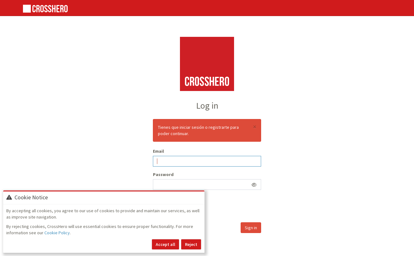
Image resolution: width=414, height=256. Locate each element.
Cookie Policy (57, 233)
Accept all (165, 244)
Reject (191, 244)
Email (158, 151)
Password (163, 174)
